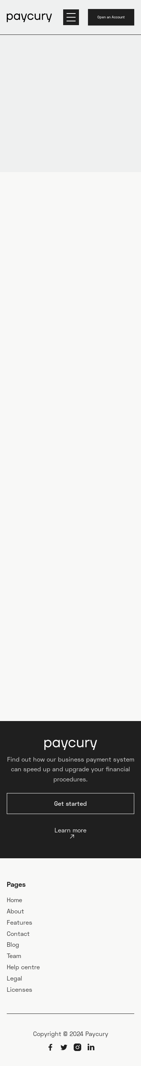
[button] (71, 17)
